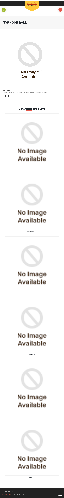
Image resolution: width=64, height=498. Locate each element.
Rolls (29, 108)
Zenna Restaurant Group (7, 494)
